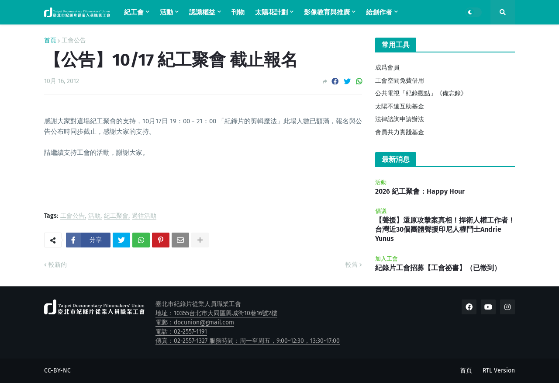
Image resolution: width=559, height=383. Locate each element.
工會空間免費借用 (399, 80)
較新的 (57, 264)
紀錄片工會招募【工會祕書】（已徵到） (438, 268)
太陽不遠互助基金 (399, 106)
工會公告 (74, 41)
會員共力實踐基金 (399, 132)
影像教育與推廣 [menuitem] (327, 12)
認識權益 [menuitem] (202, 12)
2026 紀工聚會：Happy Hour (420, 191)
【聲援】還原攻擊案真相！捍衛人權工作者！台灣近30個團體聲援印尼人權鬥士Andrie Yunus (445, 229)
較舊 (351, 264)
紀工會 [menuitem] (134, 12)
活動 (94, 216)
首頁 (50, 41)
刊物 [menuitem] (238, 12)
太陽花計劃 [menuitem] (271, 12)
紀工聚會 (116, 216)
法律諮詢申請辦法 (399, 119)
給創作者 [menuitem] (379, 12)
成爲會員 (387, 67)
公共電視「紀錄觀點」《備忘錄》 (421, 93)
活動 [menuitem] (166, 12)
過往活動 (144, 216)
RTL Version (499, 370)
